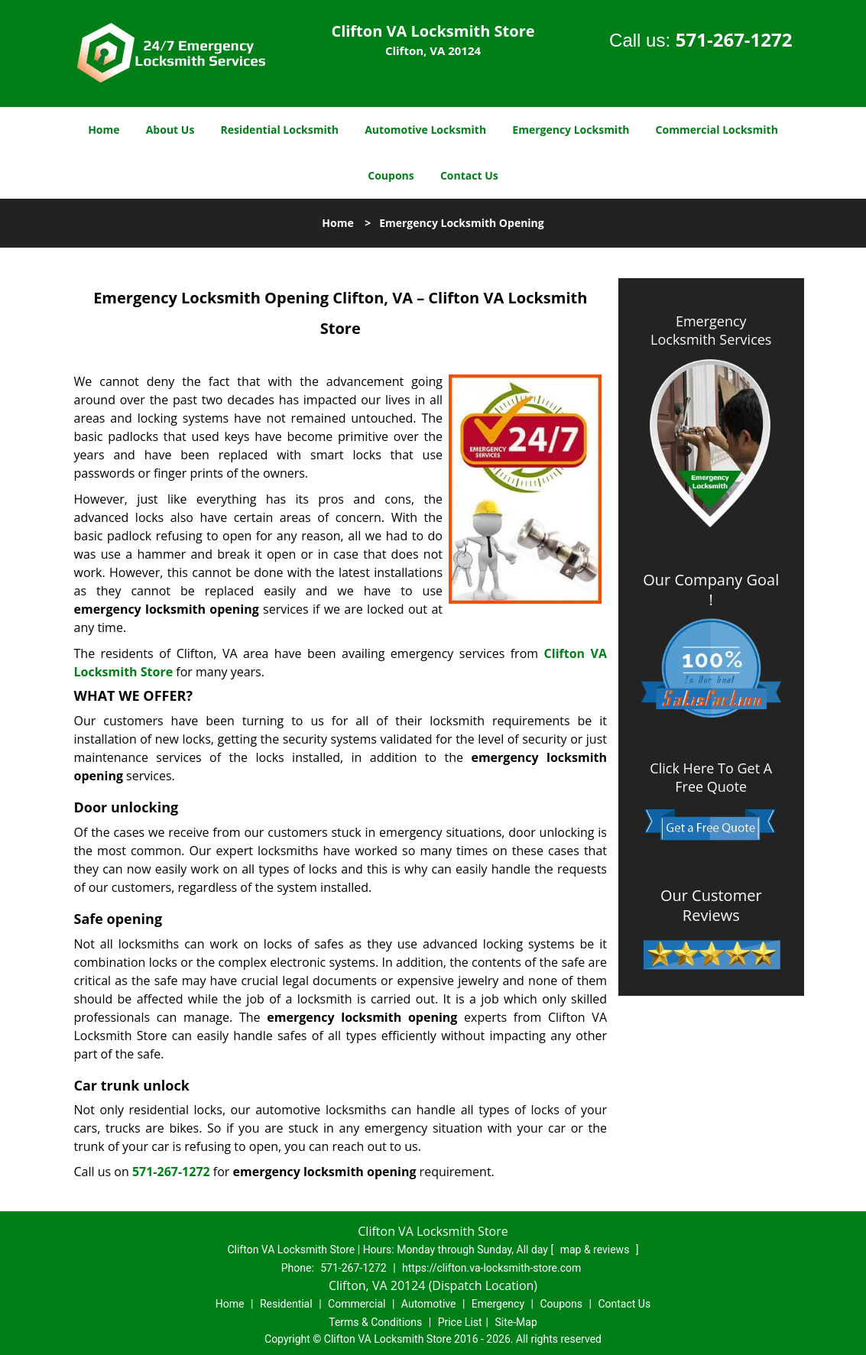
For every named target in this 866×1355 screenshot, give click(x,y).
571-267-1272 (734, 39)
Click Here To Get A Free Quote (711, 777)
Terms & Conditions (375, 1322)
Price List (460, 1322)
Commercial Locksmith (717, 129)
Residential (286, 1304)
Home (103, 129)
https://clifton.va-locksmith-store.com (491, 1268)
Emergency (498, 1304)
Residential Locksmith (280, 129)
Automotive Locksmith (425, 129)
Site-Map (516, 1322)
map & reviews (596, 1249)
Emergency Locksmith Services (710, 330)
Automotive (428, 1304)
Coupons (391, 175)
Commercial (356, 1304)
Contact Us (469, 175)
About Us (170, 129)
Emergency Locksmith (570, 129)
